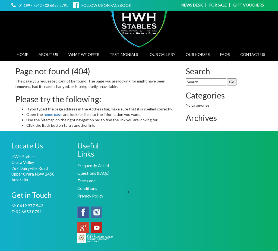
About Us (48, 54)
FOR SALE (218, 5)
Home (22, 54)
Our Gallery (162, 54)
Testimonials (124, 54)
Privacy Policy (90, 195)
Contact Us (252, 54)
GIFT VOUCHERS (248, 5)
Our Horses (198, 54)
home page (53, 114)
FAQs (225, 54)
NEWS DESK (192, 5)
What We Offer (83, 54)
